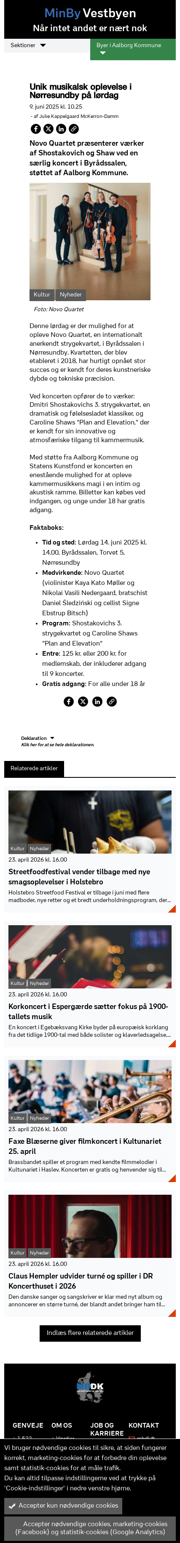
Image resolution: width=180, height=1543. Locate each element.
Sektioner (28, 45)
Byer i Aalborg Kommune (129, 49)
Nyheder (71, 295)
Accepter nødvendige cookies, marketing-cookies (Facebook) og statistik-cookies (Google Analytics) (87, 1528)
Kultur (42, 295)
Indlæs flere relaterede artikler (90, 1333)
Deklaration (57, 742)
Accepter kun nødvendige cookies (63, 1506)
